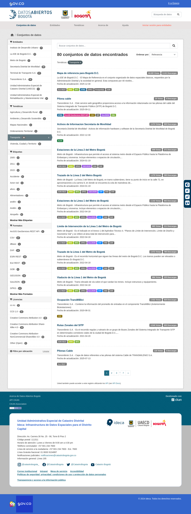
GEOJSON (87, 166)
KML (113, 115)
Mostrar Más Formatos (21, 294)
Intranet (44, 471)
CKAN (174, 399)
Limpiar (46, 351)
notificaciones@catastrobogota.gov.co (58, 455)
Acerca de (103, 25)
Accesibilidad (77, 471)
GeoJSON (105, 115)
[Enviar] (178, 14)
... (120, 372)
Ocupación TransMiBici (70, 300)
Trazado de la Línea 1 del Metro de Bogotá (81, 252)
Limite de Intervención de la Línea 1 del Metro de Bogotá (89, 226)
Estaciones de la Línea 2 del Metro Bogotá (81, 150)
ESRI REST (62, 166)
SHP (101, 192)
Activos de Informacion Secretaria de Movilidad (84, 124)
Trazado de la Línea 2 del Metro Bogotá (79, 175)
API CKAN (14, 400)
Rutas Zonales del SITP (70, 325)
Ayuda (125, 25)
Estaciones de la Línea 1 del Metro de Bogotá (83, 200)
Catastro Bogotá (103, 464)
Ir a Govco (173, 3)
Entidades (55, 25)
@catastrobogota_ (30, 464)
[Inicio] (12, 35)
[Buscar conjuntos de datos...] (167, 14)
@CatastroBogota (55, 464)
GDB (108, 90)
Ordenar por (142, 54)
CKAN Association (18, 404)
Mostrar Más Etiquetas (21, 220)
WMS (70, 90)
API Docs (116, 383)
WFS (76, 90)
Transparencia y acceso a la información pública (41, 480)
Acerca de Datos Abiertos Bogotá (24, 396)
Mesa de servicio (58, 471)
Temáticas (79, 25)
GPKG (90, 90)
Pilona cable (64, 98)
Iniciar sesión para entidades (156, 25)
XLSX (60, 141)
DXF (100, 166)
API (106, 383)
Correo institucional (27, 471)
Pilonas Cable (65, 351)
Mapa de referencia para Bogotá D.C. (78, 73)
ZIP (98, 115)
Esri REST (62, 90)
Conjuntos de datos (26, 25)
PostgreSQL (99, 90)
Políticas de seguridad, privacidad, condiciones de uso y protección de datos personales (61, 474)
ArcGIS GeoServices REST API (76, 115)
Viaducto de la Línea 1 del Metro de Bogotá (81, 277)
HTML (83, 90)
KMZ (95, 166)
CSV (92, 115)
